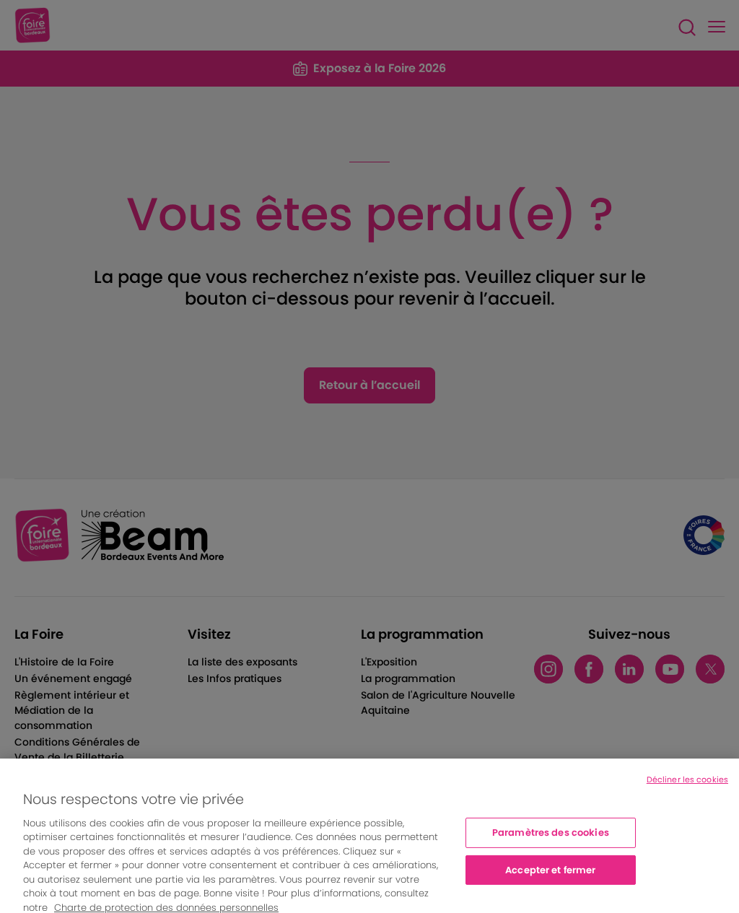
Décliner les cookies (687, 784)
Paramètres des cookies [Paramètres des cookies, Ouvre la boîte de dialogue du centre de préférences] (550, 837)
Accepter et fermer (550, 874)
